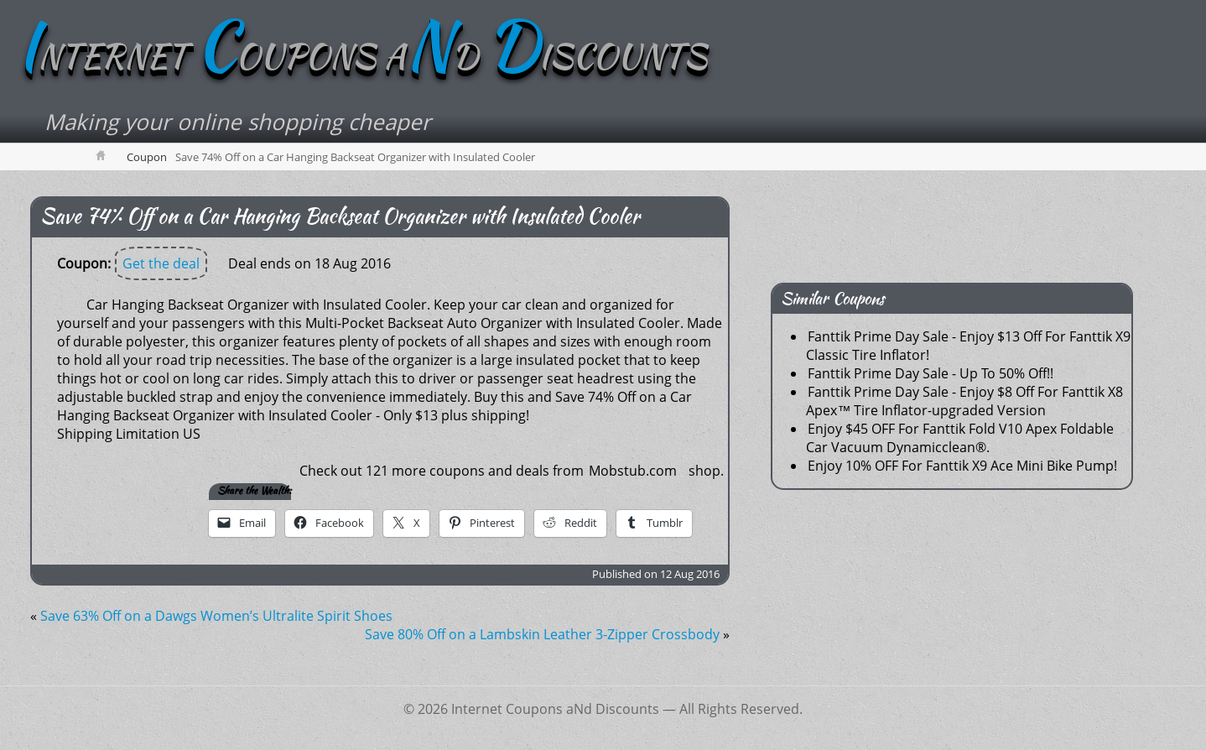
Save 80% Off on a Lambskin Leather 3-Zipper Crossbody (542, 634)
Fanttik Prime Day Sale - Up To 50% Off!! (930, 373)
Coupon (147, 156)
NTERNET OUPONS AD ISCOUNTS (362, 56)
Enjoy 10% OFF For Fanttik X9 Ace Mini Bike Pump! (962, 465)
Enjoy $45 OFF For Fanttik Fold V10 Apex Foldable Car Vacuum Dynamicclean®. (960, 437)
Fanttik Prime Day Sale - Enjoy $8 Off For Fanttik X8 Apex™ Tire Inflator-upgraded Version (964, 401)
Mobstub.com (633, 470)
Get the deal (161, 263)
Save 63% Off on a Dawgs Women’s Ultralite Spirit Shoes (216, 616)
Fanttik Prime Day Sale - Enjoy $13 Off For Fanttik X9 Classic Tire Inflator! (968, 345)
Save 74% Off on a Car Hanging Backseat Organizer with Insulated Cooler (340, 216)
